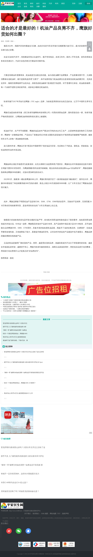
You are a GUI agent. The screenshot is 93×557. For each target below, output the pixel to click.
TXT (58, 513)
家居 (63, 3)
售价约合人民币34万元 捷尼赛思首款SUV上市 (18, 393)
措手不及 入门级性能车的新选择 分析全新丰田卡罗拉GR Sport (23, 362)
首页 (19, 3)
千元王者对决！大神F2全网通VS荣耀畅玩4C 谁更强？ (19, 311)
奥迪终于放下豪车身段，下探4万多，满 (15, 340)
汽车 (50, 3)
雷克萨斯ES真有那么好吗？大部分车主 (15, 323)
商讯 (31, 6)
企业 (19, 6)
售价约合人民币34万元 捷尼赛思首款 (14, 337)
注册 (80, 3)
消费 (38, 6)
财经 (31, 3)
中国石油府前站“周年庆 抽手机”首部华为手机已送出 (19, 306)
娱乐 (38, 3)
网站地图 (53, 513)
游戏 (25, 6)
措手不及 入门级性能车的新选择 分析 (14, 326)
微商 (44, 6)
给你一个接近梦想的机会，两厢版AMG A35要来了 (20, 383)
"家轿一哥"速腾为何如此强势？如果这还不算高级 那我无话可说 (24, 372)
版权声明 (65, 513)
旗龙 (12, 258)
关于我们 (27, 513)
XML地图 (44, 513)
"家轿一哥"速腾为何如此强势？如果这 (15, 330)
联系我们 (36, 513)
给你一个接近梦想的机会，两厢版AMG (15, 333)
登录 (73, 3)
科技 (44, 3)
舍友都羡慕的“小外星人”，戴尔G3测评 (15, 302)
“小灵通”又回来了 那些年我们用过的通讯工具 (17, 300)
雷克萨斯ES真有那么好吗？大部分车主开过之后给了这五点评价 (24, 352)
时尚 (56, 3)
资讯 (25, 3)
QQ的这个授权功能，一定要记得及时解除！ (16, 309)
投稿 (88, 3)
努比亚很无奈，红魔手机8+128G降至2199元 (16, 304)
